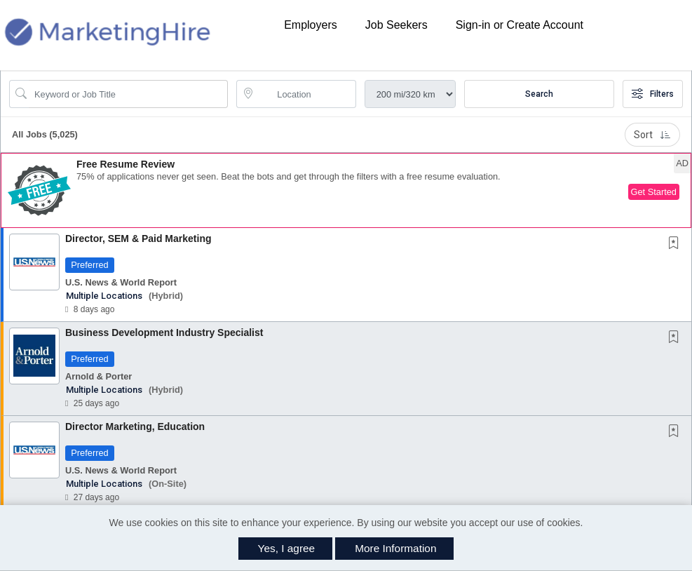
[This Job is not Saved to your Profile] (676, 244)
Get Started (654, 192)
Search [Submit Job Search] (539, 94)
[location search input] (305, 94)
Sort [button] (652, 134)
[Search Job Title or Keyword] (128, 94)
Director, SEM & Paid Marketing (138, 238)
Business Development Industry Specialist (164, 332)
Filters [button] (653, 94)
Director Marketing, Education (135, 426)
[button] (346, 190)
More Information (395, 548)
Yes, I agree (287, 548)
